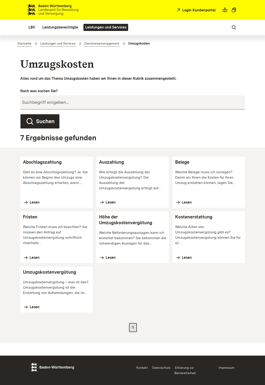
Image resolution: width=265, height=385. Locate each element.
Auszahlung (111, 162)
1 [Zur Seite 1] (133, 327)
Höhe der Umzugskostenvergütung (125, 219)
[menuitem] (32, 27)
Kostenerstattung (193, 217)
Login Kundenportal (198, 10)
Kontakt (142, 367)
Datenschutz (161, 367)
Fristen (30, 217)
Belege (182, 162)
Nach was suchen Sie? (39, 91)
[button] (224, 9)
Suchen (40, 121)
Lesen (34, 202)
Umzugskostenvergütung (49, 272)
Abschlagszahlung (42, 162)
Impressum (227, 367)
